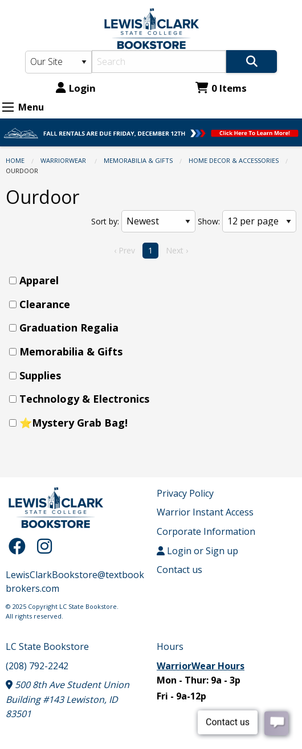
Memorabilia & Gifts (138, 160)
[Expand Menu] (8, 107)
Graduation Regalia (69, 327)
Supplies (40, 375)
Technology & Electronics (84, 399)
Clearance (44, 304)
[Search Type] (58, 62)
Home (15, 160)
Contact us (179, 569)
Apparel (39, 280)
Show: (209, 221)
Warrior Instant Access (205, 512)
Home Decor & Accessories (234, 160)
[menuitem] (154, 280)
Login (76, 88)
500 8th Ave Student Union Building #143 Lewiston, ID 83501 (67, 699)
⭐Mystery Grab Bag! (73, 422)
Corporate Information (206, 531)
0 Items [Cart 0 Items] (221, 88)
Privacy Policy (185, 493)
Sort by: (105, 221)
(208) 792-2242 (37, 666)
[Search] (159, 61)
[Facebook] (20, 546)
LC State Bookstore (47, 646)
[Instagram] (44, 546)
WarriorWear (64, 160)
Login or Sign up (197, 551)
